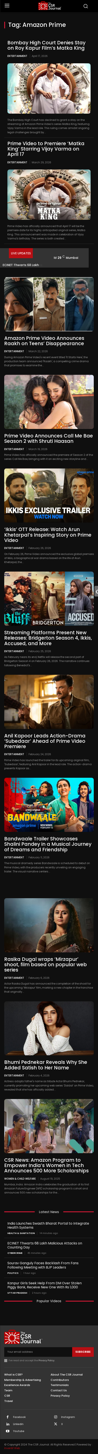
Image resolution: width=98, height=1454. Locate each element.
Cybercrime (14, 1253)
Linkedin (18, 1424)
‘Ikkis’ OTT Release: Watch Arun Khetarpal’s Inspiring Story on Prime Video (47, 535)
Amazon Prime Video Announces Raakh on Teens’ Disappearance (44, 341)
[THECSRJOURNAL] (50, 5)
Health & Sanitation (21, 1233)
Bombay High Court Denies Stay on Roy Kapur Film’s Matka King (46, 45)
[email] (38, 1352)
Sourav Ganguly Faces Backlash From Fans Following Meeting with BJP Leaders (43, 1265)
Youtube (18, 1431)
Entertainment (17, 56)
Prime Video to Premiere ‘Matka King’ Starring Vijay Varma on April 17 (45, 149)
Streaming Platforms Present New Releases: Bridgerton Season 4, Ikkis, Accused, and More (48, 638)
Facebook (19, 1417)
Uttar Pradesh (17, 1293)
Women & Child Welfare (20, 1178)
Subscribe (83, 1352)
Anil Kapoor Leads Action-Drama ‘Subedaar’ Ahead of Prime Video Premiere (45, 741)
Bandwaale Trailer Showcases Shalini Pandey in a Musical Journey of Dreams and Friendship (47, 844)
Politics (12, 1273)
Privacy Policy (46, 1360)
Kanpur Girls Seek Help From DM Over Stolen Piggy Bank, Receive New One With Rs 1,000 (44, 1285)
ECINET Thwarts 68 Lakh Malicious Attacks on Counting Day (44, 1245)
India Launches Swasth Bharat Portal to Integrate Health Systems (48, 1225)
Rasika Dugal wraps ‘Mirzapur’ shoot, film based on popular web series (45, 964)
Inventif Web (12, 1448)
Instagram (68, 1417)
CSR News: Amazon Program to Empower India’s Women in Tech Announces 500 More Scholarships (46, 1165)
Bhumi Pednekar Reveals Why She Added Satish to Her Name (45, 1065)
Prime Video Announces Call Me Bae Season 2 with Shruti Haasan (48, 438)
